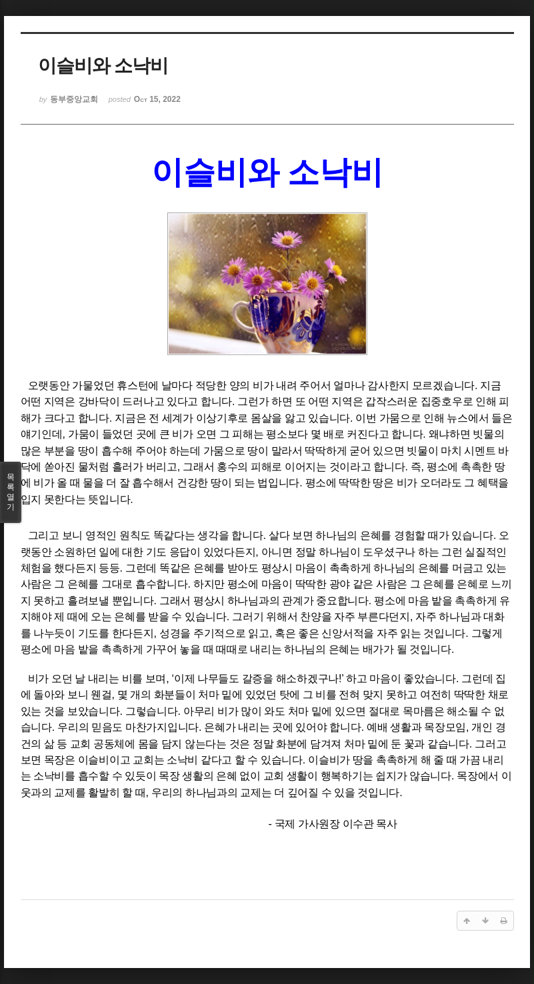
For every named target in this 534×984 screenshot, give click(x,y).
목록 (11, 492)
